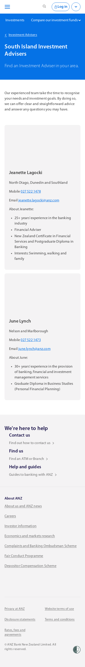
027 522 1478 (31, 192)
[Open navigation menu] (6, 7)
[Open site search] (44, 7)
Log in (60, 7)
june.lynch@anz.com (34, 349)
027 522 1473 (31, 340)
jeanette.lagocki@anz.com (38, 200)
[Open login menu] (75, 6)
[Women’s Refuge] (76, 649)
